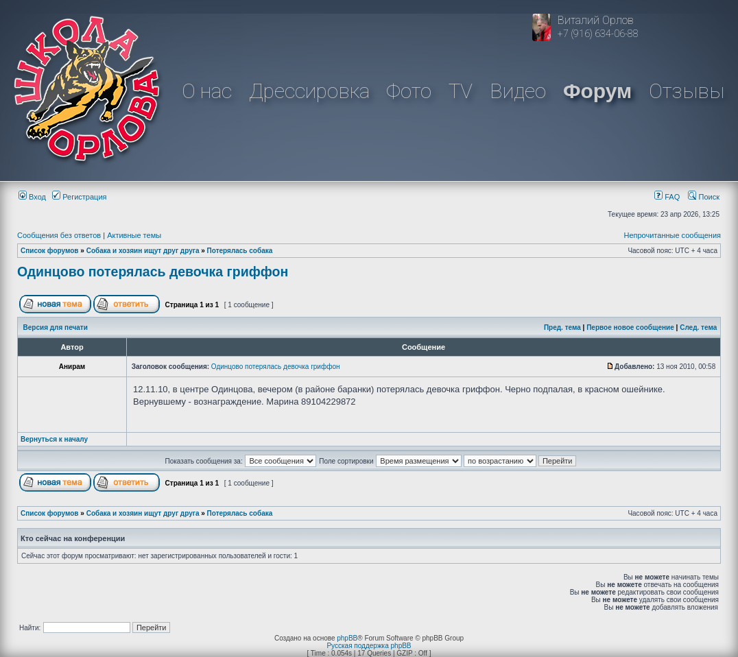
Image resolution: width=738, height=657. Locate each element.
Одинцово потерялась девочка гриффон (152, 271)
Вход (32, 197)
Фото (408, 91)
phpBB (347, 638)
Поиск (703, 197)
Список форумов (50, 250)
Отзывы (686, 91)
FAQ (667, 197)
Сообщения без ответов (59, 235)
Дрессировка (309, 91)
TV (461, 91)
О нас (207, 91)
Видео (518, 91)
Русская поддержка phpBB (368, 645)
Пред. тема (562, 327)
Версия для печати (55, 327)
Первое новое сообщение (630, 327)
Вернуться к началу (54, 439)
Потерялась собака (240, 250)
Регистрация (79, 197)
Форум (597, 91)
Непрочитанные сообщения (672, 235)
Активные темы (134, 235)
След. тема (698, 327)
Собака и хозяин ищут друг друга (143, 250)
